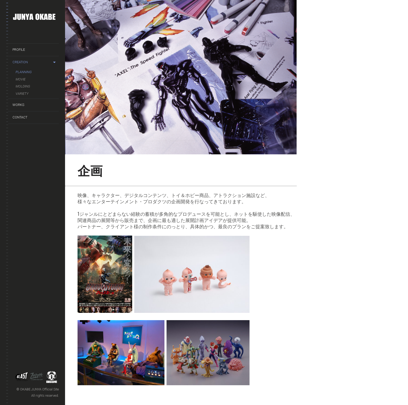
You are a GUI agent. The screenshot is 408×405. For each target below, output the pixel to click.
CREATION (20, 62)
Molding (23, 86)
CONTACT (19, 117)
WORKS (18, 105)
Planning (24, 72)
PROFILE (18, 50)
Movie (21, 79)
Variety (22, 94)
